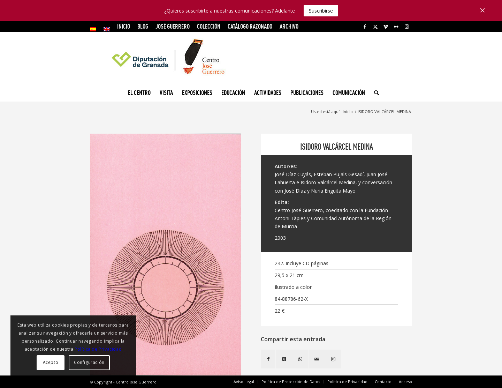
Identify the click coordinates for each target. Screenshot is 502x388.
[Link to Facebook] (365, 26)
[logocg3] (251, 58)
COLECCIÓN (208, 26)
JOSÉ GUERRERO (172, 26)
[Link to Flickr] (396, 26)
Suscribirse (321, 10)
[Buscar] (374, 93)
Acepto (51, 362)
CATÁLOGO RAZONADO (250, 26)
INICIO (123, 26)
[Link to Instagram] (407, 26)
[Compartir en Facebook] (268, 359)
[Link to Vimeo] (386, 26)
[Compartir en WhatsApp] (300, 359)
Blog (142, 26)
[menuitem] (95, 29)
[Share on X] (284, 359)
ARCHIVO (289, 26)
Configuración (89, 362)
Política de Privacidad (98, 349)
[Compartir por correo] (317, 359)
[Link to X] (375, 26)
